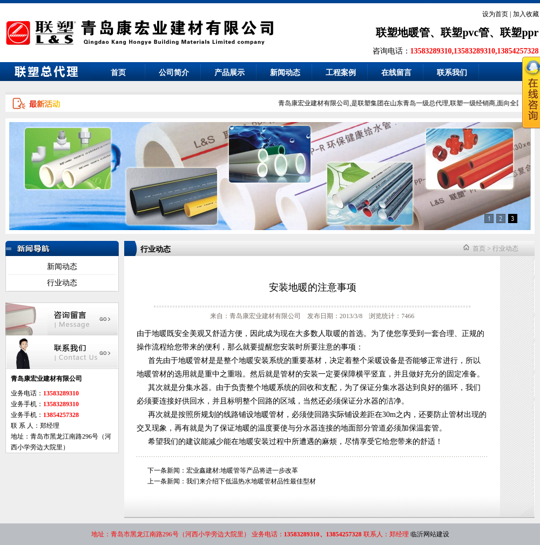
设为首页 (495, 14)
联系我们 (452, 73)
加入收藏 (526, 14)
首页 (118, 73)
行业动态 (62, 283)
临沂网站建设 (429, 534)
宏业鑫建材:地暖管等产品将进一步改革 (242, 470)
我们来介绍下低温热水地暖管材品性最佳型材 (251, 481)
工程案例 (341, 73)
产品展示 (229, 73)
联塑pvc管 (465, 32)
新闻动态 (285, 73)
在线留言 (396, 73)
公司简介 (174, 73)
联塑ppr (519, 32)
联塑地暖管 (403, 32)
